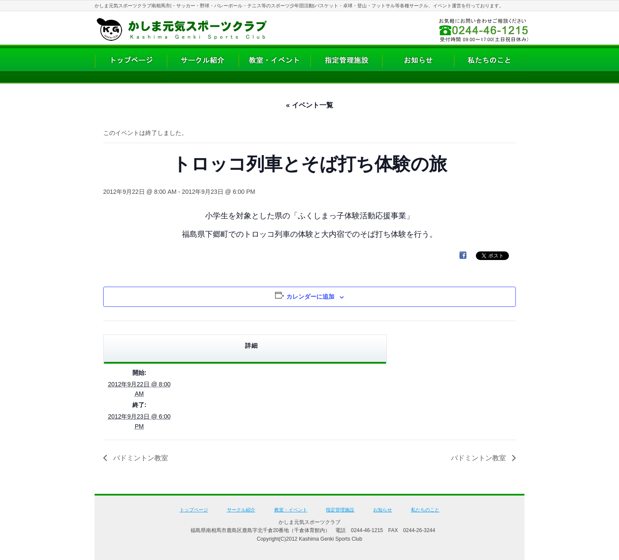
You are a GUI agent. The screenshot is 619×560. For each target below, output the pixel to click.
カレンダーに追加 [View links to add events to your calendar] (310, 296)
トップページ (194, 509)
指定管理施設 (340, 509)
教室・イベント (290, 509)
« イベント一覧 (309, 105)
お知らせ (382, 509)
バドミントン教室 (139, 458)
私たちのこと (425, 509)
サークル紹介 (241, 509)
